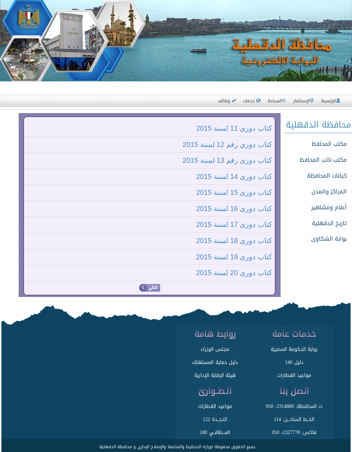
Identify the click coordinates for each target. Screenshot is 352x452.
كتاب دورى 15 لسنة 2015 (234, 192)
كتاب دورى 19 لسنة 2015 (234, 257)
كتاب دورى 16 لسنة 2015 (234, 208)
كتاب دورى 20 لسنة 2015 (234, 273)
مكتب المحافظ (329, 143)
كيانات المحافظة (327, 175)
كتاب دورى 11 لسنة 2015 (234, 128)
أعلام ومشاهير (329, 207)
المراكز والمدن (329, 191)
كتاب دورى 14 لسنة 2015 (234, 176)
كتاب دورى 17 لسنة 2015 (234, 224)
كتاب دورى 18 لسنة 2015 (234, 240)
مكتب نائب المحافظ (323, 159)
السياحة (277, 101)
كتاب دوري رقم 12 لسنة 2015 (227, 144)
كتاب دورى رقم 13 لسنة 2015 (227, 160)
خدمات (251, 101)
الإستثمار (303, 101)
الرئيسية (330, 101)
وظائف (227, 101)
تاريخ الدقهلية (329, 223)
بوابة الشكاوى (329, 238)
